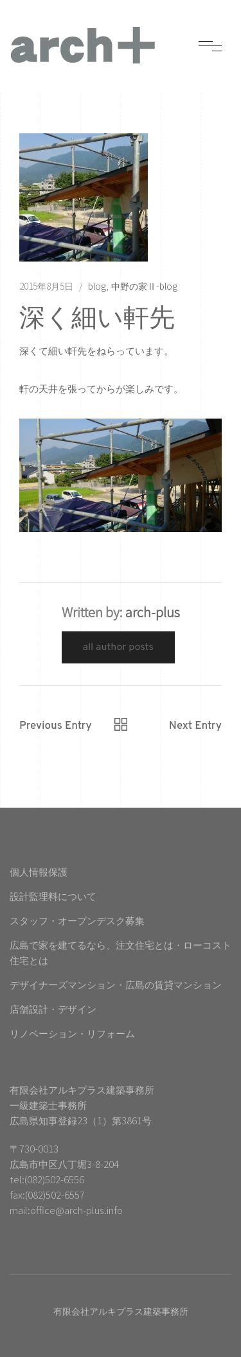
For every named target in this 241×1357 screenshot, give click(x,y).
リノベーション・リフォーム (72, 1033)
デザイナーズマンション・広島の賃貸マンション (116, 984)
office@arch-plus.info (76, 1210)
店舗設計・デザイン (53, 1008)
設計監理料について (53, 896)
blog (97, 285)
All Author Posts (118, 647)
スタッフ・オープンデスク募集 (77, 920)
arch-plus (152, 612)
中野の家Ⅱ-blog (144, 285)
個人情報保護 (38, 871)
